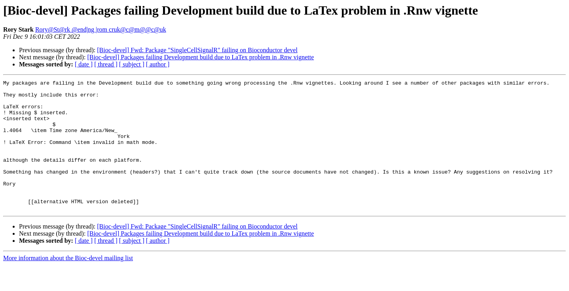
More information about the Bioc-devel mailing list (68, 284)
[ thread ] (106, 64)
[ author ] (158, 64)
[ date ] (84, 64)
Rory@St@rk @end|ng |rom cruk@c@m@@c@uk (100, 29)
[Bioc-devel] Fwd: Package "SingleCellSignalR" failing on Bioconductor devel (197, 50)
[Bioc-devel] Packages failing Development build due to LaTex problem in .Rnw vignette (200, 57)
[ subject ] (131, 64)
